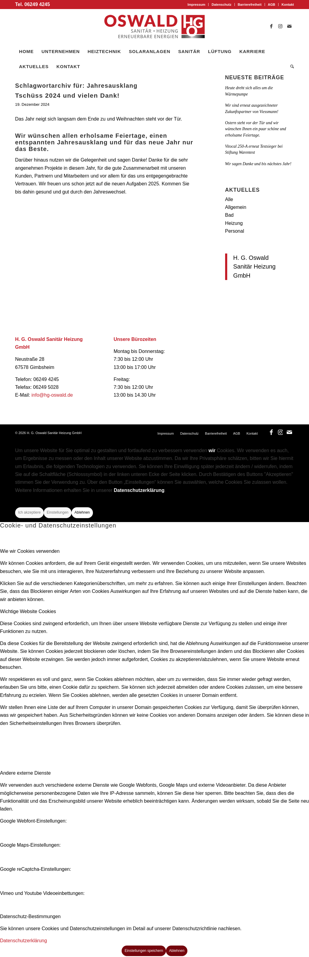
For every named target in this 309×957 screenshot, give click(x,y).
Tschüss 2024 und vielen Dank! (67, 95)
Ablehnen (82, 512)
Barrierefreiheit (250, 4)
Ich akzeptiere (29, 512)
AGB (271, 4)
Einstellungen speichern (144, 951)
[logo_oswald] (154, 26)
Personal (234, 231)
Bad (229, 215)
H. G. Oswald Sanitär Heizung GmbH (254, 266)
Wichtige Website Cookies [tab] (28, 611)
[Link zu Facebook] (271, 26)
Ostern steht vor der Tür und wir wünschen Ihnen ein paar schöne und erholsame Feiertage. (255, 129)
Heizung (234, 223)
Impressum (196, 4)
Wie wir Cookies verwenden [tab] (29, 551)
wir (212, 450)
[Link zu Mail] (289, 26)
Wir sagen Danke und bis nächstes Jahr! (258, 164)
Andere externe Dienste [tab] (25, 773)
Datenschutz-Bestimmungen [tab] (30, 916)
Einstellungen (57, 512)
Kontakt (288, 4)
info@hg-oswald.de (52, 395)
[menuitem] (197, 4)
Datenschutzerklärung (139, 490)
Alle (229, 199)
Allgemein (235, 207)
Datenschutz (221, 4)
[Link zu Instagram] (280, 26)
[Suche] (290, 66)
